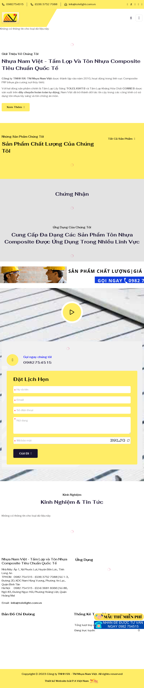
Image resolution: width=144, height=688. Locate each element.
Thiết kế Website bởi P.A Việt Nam (67, 681)
